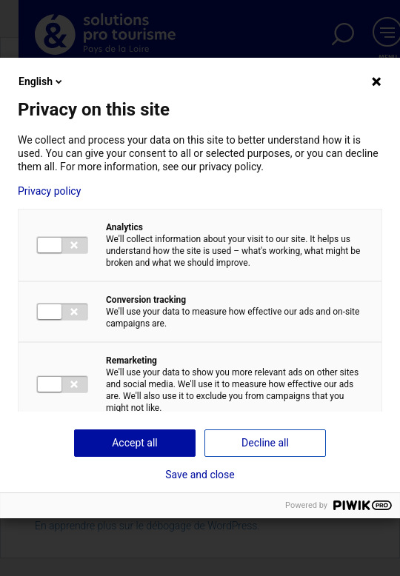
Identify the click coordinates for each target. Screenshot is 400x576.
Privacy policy (49, 191)
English (41, 81)
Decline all (265, 443)
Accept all (135, 443)
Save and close (200, 474)
